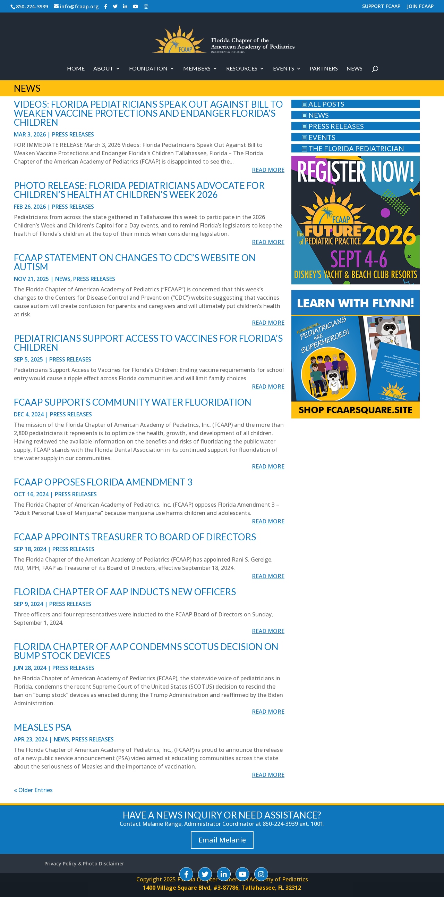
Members (197, 69)
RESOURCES (241, 69)
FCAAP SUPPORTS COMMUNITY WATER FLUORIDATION (132, 402)
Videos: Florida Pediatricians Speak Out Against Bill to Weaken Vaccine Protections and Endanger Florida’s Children (148, 113)
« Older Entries (33, 790)
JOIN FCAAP (420, 6)
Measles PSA (42, 727)
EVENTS (318, 137)
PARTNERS (324, 69)
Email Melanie (222, 840)
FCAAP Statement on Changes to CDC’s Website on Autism (135, 262)
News (354, 69)
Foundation (148, 69)
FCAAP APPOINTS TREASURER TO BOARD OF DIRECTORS (135, 536)
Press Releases (73, 134)
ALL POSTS (322, 104)
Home (76, 69)
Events (283, 69)
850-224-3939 (32, 6)
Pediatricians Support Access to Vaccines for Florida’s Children (148, 343)
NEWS (315, 115)
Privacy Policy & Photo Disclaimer (84, 863)
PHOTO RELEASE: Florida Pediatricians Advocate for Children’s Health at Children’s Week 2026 (139, 190)
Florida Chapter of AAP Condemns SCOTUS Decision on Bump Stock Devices (146, 651)
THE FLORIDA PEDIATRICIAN (352, 148)
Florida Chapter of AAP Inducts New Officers (125, 591)
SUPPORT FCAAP (381, 6)
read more (268, 170)
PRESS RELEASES (332, 126)
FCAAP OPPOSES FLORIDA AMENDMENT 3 (103, 482)
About (103, 69)
